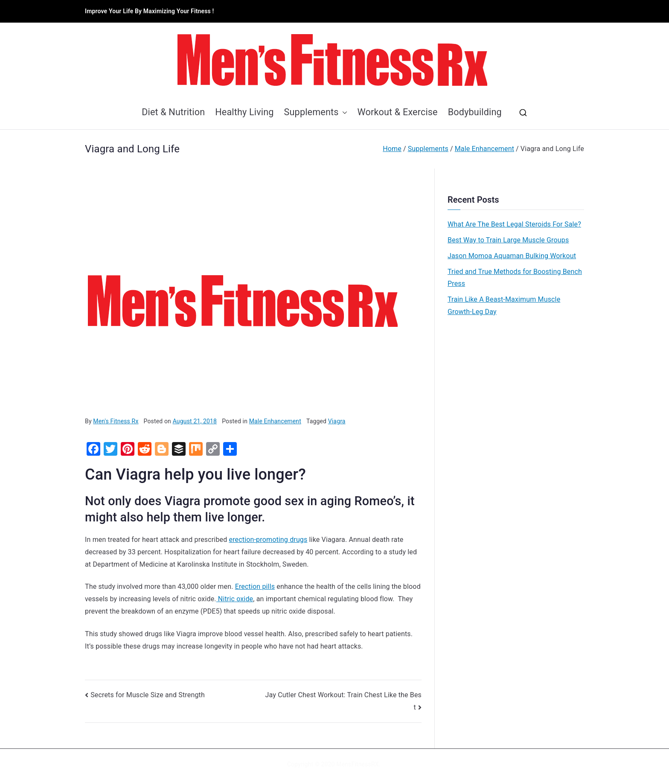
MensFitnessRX (357, 764)
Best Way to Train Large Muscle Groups (508, 240)
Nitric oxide (234, 599)
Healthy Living (244, 112)
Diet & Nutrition (173, 112)
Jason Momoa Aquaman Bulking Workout (512, 256)
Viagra (337, 421)
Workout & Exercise (398, 112)
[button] (343, 112)
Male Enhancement (275, 421)
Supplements (315, 112)
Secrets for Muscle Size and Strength (147, 695)
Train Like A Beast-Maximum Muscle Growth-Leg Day (504, 305)
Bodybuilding (475, 112)
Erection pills (255, 586)
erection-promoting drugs (268, 540)
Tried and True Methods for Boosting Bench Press (515, 278)
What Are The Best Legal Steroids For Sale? (514, 224)
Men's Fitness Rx (115, 421)
